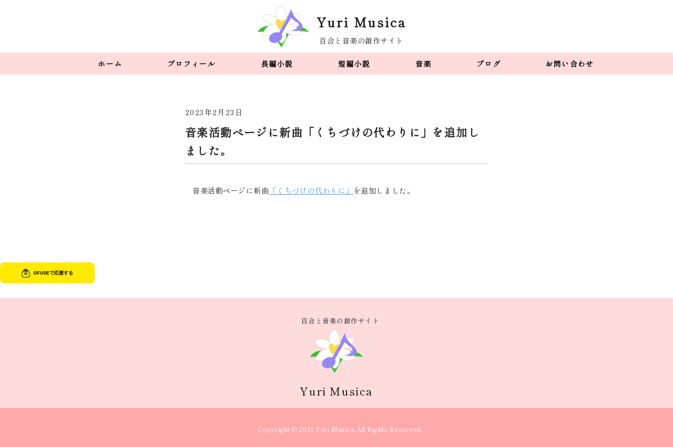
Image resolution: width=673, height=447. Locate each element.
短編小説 (354, 63)
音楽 (423, 63)
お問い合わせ (569, 63)
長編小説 (277, 63)
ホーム (110, 63)
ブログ (488, 63)
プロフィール (191, 63)
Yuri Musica (361, 22)
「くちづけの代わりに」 (311, 190)
